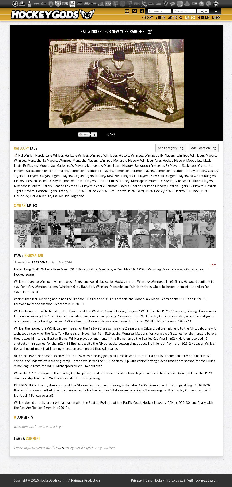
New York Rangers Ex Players (128, 175)
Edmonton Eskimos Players (134, 170)
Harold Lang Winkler (49, 155)
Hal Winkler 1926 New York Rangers (116, 31)
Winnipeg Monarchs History (119, 160)
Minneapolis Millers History (33, 185)
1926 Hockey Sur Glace (182, 190)
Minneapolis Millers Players (194, 180)
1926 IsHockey (89, 190)
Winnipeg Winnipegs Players (196, 155)
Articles (175, 17)
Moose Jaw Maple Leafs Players (62, 165)
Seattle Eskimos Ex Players (73, 185)
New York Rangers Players (169, 175)
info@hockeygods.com (201, 480)
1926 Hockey (155, 190)
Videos (160, 17)
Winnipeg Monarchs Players (78, 160)
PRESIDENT (39, 262)
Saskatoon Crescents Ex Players (157, 165)
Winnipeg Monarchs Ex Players (35, 160)
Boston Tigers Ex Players (185, 185)
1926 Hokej (135, 190)
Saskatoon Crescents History (47, 170)
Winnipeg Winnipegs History (109, 155)
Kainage (77, 480)
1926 (73, 190)
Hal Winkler (26, 155)
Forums (204, 17)
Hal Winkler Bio (40, 195)
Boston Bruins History (113, 180)
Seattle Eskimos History (148, 185)
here (61, 447)
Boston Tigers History (52, 190)
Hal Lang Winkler (76, 155)
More (216, 17)
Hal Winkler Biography (68, 195)
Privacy (136, 480)
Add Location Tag (203, 147)
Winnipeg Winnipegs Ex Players (153, 155)
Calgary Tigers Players (56, 175)
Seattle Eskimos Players (111, 185)
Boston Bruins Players (80, 180)
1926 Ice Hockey (114, 190)
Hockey (147, 17)
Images (189, 17)
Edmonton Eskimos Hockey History (181, 170)
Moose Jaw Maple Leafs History (110, 165)
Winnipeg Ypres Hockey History (162, 160)
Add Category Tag (170, 147)
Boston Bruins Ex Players (44, 180)
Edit (212, 265)
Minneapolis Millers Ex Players (152, 180)
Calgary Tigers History (89, 175)
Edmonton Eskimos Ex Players (91, 170)
